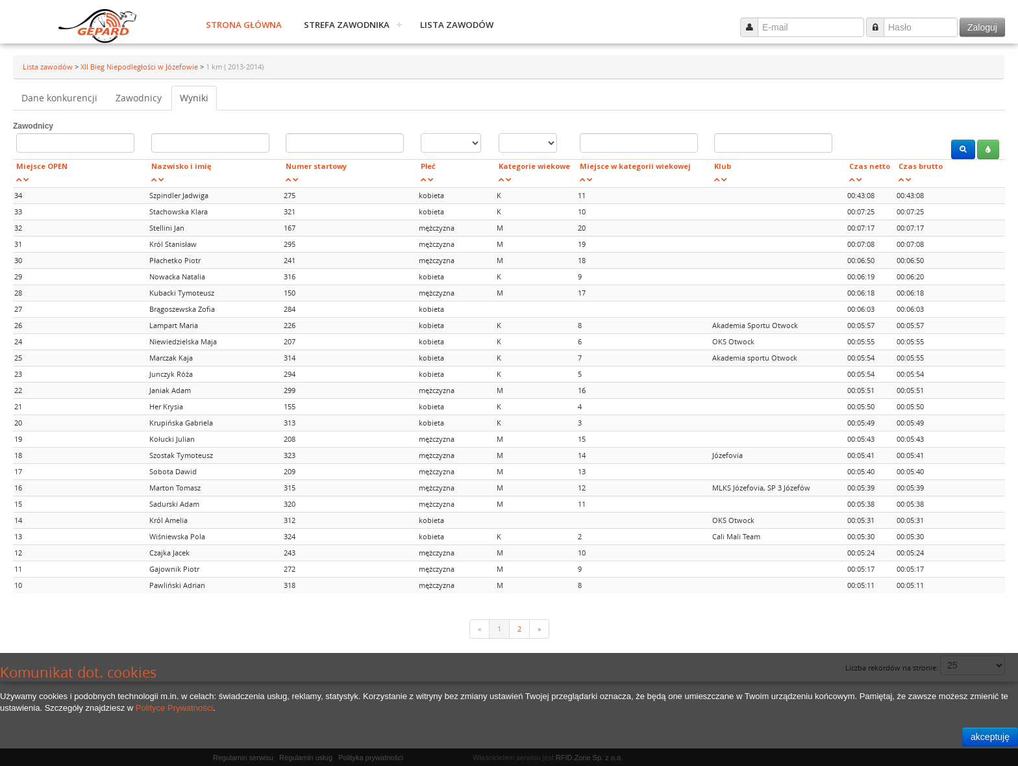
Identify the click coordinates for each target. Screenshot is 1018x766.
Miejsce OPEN (42, 166)
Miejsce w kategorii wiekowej (635, 166)
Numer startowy (316, 166)
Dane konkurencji (59, 98)
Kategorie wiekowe (534, 166)
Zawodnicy (139, 98)
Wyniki (194, 98)
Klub (722, 166)
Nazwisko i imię (181, 166)
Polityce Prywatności (174, 708)
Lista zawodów (456, 25)
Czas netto (869, 166)
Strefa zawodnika (347, 25)
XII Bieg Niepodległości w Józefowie (140, 66)
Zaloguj (982, 27)
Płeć (428, 166)
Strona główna (244, 25)
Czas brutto (921, 166)
